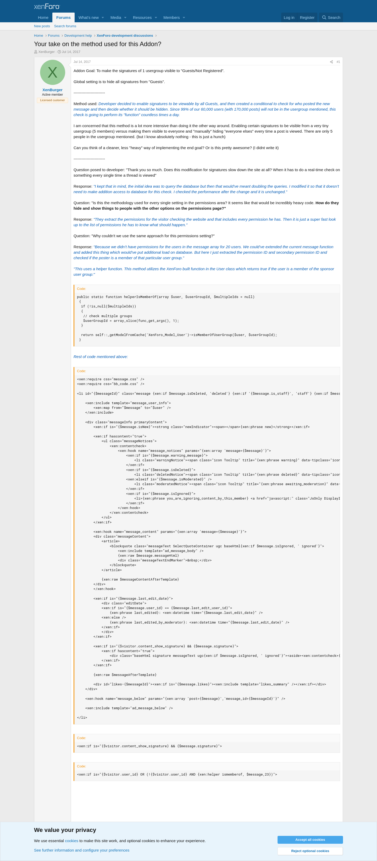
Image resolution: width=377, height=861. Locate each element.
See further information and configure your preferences (81, 850)
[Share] (331, 62)
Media (115, 17)
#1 (338, 62)
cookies (71, 840)
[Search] (331, 17)
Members (171, 17)
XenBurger (46, 52)
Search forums (65, 26)
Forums (63, 17)
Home (43, 17)
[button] (103, 17)
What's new (89, 17)
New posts (42, 26)
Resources (142, 17)
